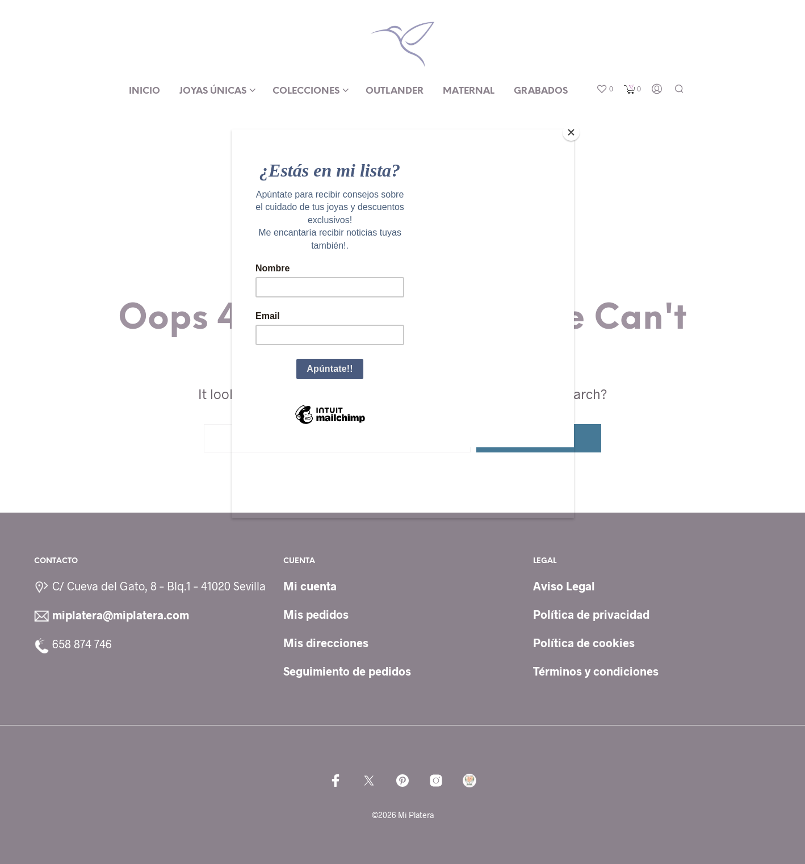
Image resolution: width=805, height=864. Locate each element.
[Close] (571, 132)
